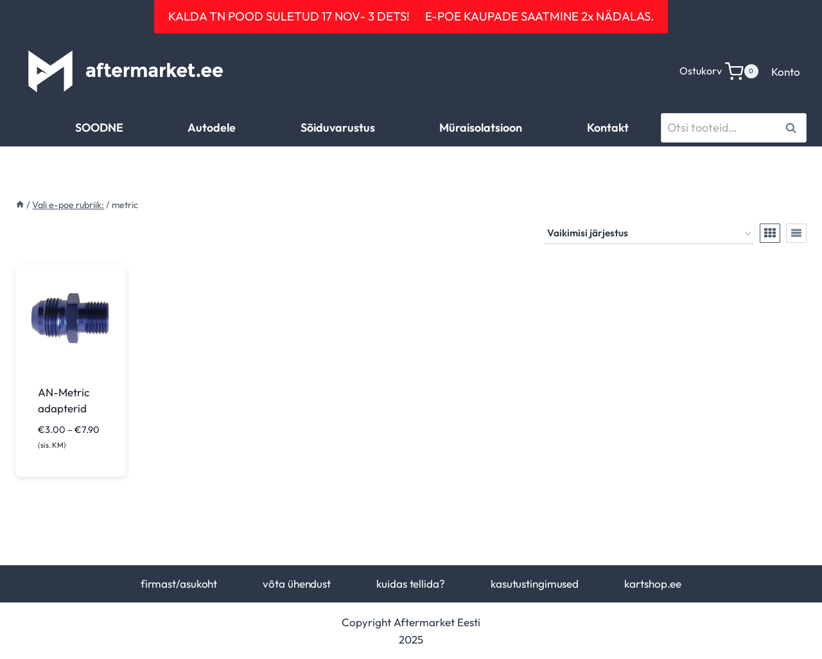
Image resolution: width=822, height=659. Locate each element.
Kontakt (608, 127)
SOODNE (99, 127)
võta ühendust (297, 583)
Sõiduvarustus (338, 127)
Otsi (792, 127)
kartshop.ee (652, 583)
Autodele (212, 127)
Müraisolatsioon (480, 127)
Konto (785, 71)
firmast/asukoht (179, 583)
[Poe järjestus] (649, 233)
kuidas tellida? (410, 583)
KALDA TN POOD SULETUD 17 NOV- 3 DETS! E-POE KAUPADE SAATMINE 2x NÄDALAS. (411, 16)
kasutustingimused (535, 583)
